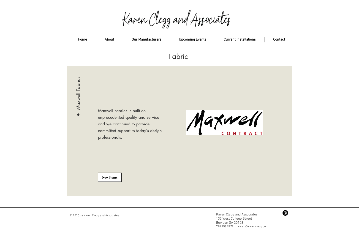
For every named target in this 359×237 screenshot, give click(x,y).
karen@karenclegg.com (253, 227)
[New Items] (110, 177)
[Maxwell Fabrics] (78, 80)
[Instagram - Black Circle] (285, 213)
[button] (146, 39)
